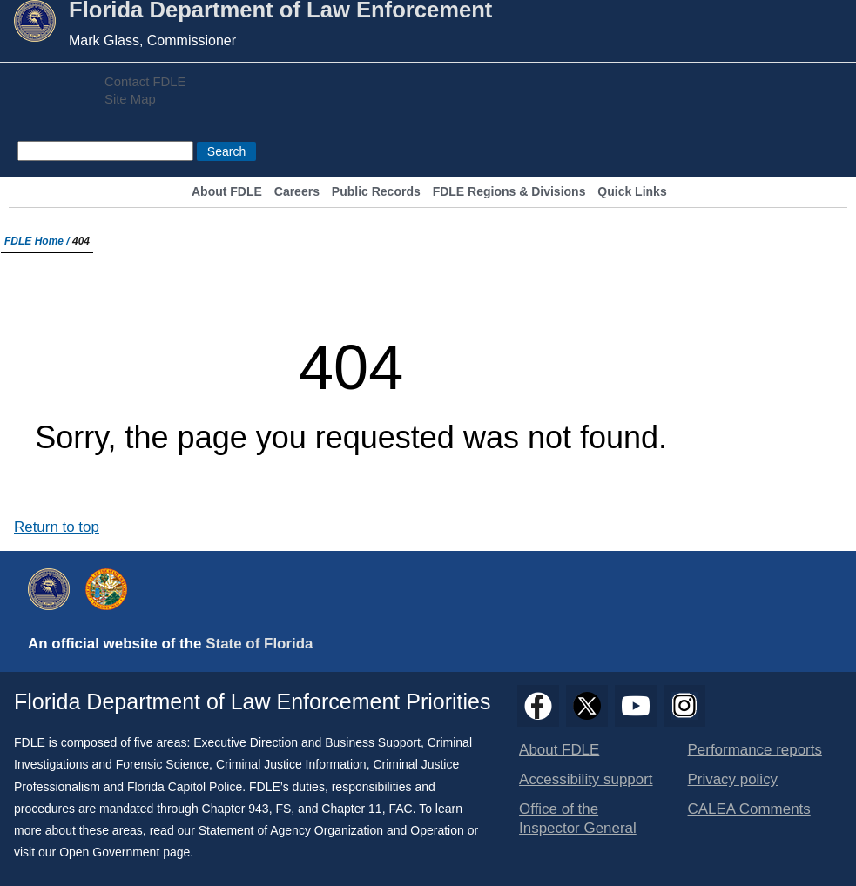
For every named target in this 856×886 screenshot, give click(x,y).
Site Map (130, 99)
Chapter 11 (351, 809)
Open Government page (124, 852)
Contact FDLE (144, 82)
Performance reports (755, 750)
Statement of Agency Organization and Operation (331, 830)
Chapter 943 (235, 809)
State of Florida (259, 643)
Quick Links (631, 191)
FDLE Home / (38, 241)
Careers (297, 191)
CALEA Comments (749, 809)
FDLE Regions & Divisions (509, 191)
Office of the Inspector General (578, 818)
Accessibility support (585, 779)
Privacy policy (733, 779)
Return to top (56, 527)
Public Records (376, 191)
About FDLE (227, 191)
